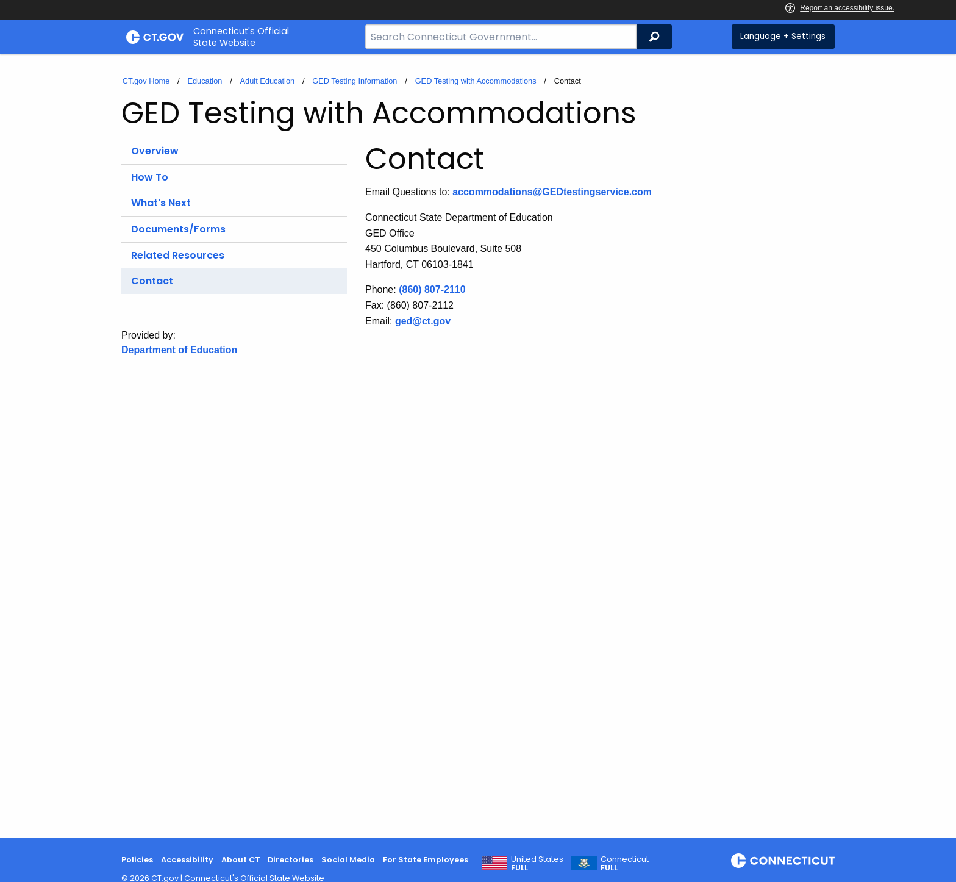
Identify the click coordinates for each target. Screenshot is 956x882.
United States (537, 863)
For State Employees (425, 860)
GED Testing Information (354, 80)
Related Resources (177, 255)
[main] (478, 446)
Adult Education (267, 80)
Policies (137, 860)
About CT (240, 860)
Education (204, 80)
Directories (290, 860)
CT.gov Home (146, 80)
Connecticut (625, 863)
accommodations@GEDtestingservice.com (552, 192)
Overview (155, 151)
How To (149, 177)
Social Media (348, 860)
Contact (152, 281)
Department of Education (179, 350)
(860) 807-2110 (432, 289)
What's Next (161, 203)
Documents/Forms (178, 229)
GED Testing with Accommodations (476, 80)
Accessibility (187, 860)
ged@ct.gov (423, 321)
